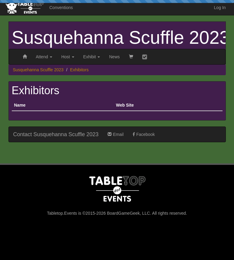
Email (115, 134)
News (114, 56)
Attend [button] (44, 56)
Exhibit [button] (91, 56)
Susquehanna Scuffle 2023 (121, 37)
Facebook (144, 134)
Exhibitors (79, 69)
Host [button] (67, 56)
